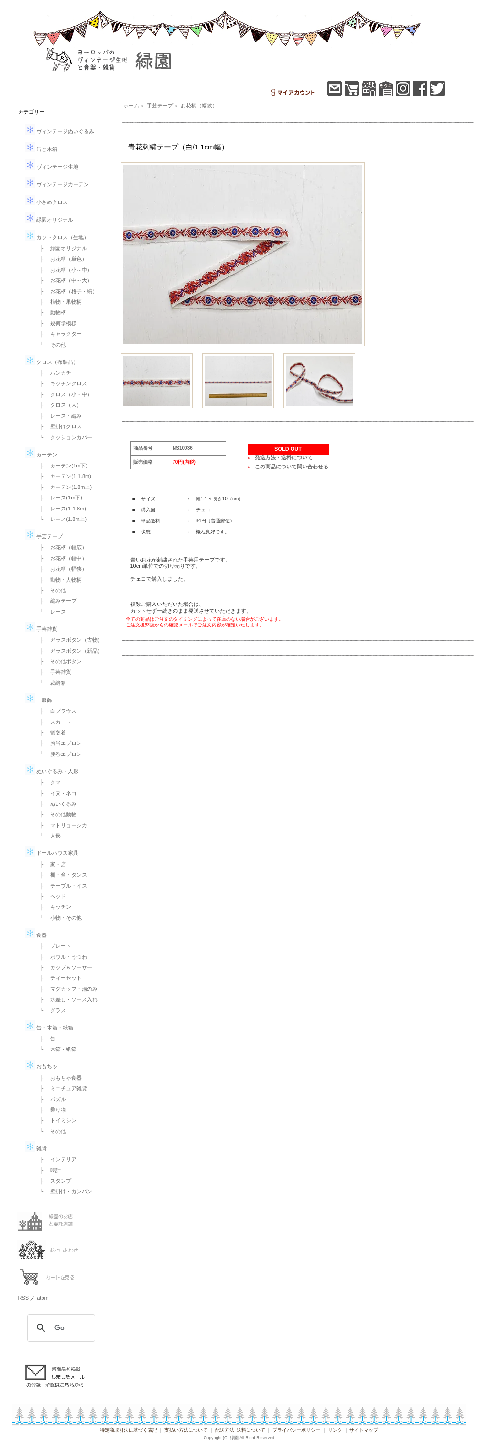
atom (42, 1298)
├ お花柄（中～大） (64, 280)
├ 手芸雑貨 (53, 672)
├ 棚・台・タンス (61, 875)
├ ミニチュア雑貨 (61, 1088)
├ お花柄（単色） (61, 259)
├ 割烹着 (50, 732)
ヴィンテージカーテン (57, 184)
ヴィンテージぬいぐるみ (59, 131)
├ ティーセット (58, 978)
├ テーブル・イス (61, 886)
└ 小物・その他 (58, 918)
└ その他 (50, 345)
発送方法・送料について (284, 457)
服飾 (38, 700)
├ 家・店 (50, 864)
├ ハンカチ (53, 373)
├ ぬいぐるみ (56, 804)
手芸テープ (44, 536)
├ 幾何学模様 (56, 323)
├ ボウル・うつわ (61, 957)
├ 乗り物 (50, 1110)
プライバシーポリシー (296, 1430)
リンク (335, 1430)
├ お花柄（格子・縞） (66, 291)
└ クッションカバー (64, 437)
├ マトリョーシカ (61, 825)
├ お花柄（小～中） (64, 270)
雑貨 (36, 1148)
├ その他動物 (56, 814)
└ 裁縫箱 (50, 683)
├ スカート (53, 722)
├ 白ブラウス (56, 711)
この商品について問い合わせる (291, 466)
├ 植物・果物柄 (58, 302)
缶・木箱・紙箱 (49, 1027)
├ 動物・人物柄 (58, 580)
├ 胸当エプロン (58, 743)
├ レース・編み (58, 416)
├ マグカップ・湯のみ (66, 989)
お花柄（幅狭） (199, 105)
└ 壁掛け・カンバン (64, 1191)
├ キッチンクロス (61, 383)
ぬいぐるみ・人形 (51, 771)
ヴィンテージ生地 (51, 167)
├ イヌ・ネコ (56, 793)
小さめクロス (46, 202)
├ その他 (50, 590)
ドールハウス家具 (51, 853)
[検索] (59, 1328)
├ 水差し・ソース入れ (66, 999)
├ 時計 (48, 1170)
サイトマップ (363, 1430)
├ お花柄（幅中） (61, 558)
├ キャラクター (58, 334)
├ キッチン (53, 907)
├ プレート (53, 946)
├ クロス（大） (58, 405)
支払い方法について (185, 1430)
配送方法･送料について (240, 1430)
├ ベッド (50, 896)
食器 (36, 935)
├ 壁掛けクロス (58, 426)
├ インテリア (56, 1159)
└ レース (50, 612)
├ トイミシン (56, 1120)
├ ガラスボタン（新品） (69, 651)
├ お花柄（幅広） (61, 547)
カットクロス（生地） (57, 237)
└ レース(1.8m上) (61, 519)
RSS (23, 1298)
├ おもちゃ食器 (58, 1078)
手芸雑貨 (41, 629)
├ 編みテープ (56, 601)
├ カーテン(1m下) (61, 465)
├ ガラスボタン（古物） (69, 640)
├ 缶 (45, 1038)
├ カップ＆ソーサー (64, 967)
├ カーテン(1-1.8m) (63, 476)
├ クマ (48, 782)
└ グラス (50, 1010)
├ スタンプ (53, 1181)
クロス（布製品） (51, 362)
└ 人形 (48, 835)
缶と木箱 (41, 149)
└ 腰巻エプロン (58, 754)
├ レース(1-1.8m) (60, 508)
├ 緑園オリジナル (61, 248)
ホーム (131, 105)
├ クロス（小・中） (64, 394)
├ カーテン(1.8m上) (63, 487)
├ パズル (50, 1099)
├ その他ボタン (58, 661)
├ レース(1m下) (58, 497)
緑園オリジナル (49, 220)
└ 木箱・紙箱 (56, 1049)
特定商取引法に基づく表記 (128, 1430)
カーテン (41, 454)
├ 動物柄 (50, 312)
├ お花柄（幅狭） (61, 569)
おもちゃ (41, 1066)
